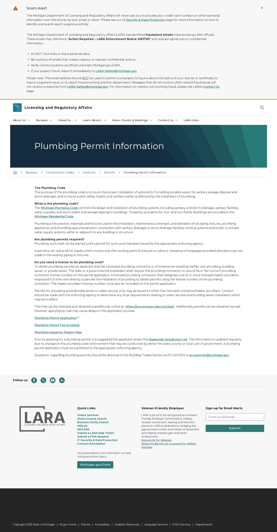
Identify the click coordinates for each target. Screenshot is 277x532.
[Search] (262, 107)
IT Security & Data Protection (144, 20)
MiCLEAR (83, 429)
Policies (85, 524)
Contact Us (211, 86)
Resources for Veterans (156, 440)
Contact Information (91, 443)
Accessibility (102, 524)
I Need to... (67, 120)
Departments (203, 524)
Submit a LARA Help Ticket (95, 433)
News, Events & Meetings (132, 120)
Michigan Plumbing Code (59, 208)
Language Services (156, 524)
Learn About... (95, 120)
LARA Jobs (191, 120)
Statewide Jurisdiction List (168, 339)
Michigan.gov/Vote (95, 464)
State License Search (92, 418)
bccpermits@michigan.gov (209, 355)
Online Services (88, 415)
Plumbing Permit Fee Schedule (57, 325)
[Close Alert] (262, 7)
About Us (22, 120)
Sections (89, 172)
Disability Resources (126, 524)
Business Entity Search (93, 422)
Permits (109, 172)
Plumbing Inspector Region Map (58, 332)
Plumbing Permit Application (55, 318)
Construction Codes (60, 172)
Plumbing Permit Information (145, 172)
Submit (235, 428)
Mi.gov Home (68, 524)
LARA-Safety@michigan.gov (116, 71)
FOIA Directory (181, 524)
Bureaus (44, 120)
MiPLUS (82, 425)
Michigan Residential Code (53, 216)
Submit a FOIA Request (93, 436)
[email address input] (235, 416)
